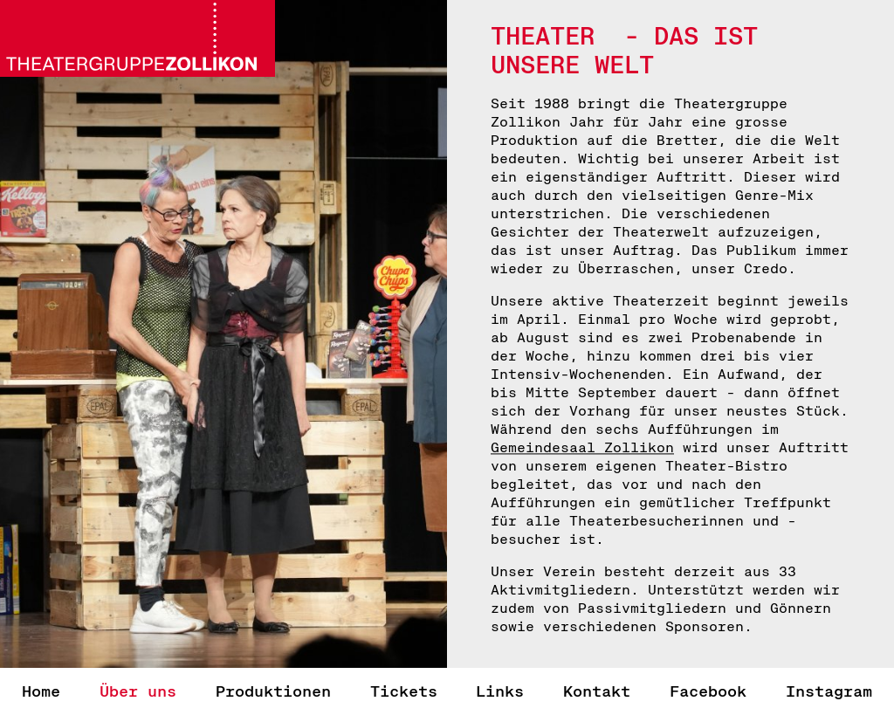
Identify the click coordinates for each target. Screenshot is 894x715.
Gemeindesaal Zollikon (582, 447)
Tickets (403, 691)
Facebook (708, 691)
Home (41, 691)
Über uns (138, 691)
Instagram (829, 691)
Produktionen (273, 691)
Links (500, 691)
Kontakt (596, 691)
